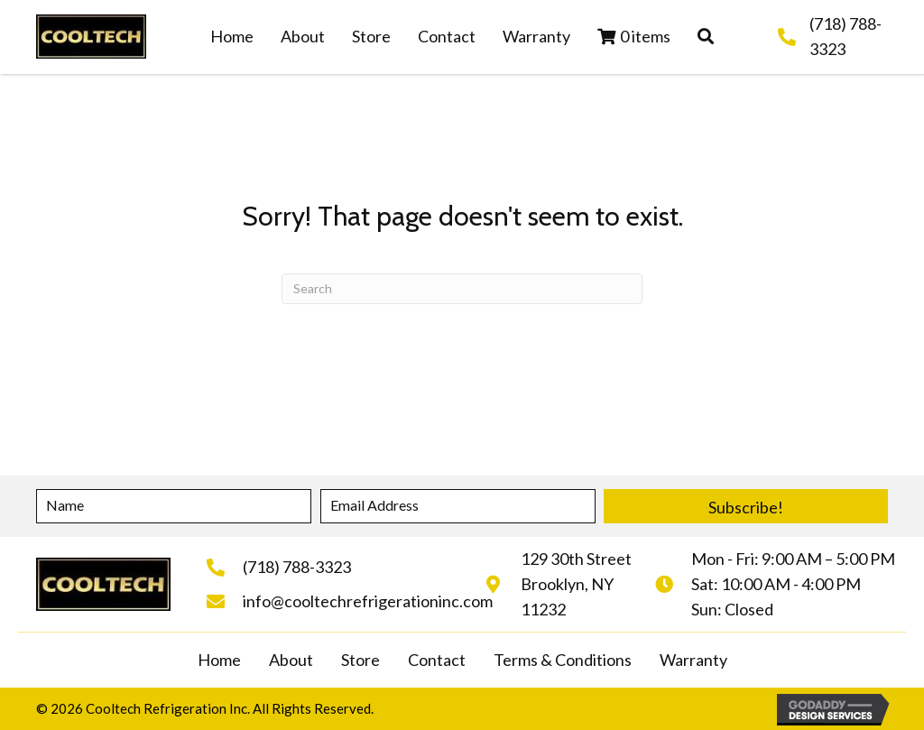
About (291, 660)
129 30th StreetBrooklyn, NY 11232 (576, 584)
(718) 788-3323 (297, 567)
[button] (705, 37)
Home (219, 660)
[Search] (462, 288)
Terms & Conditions (563, 660)
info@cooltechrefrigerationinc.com (368, 601)
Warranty (693, 660)
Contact (437, 660)
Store (360, 660)
